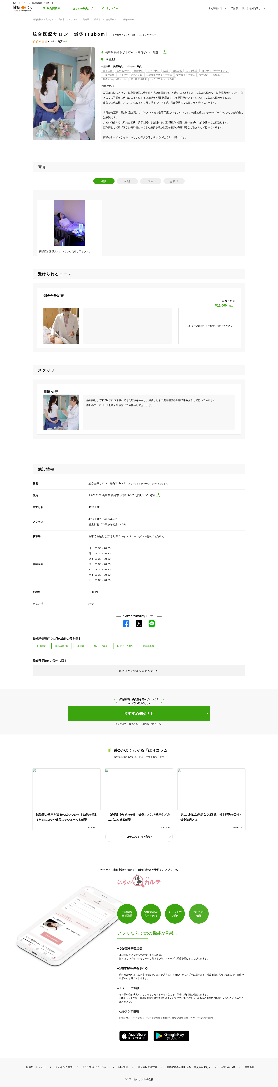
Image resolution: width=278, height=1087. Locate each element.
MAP (165, 54)
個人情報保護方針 (147, 1067)
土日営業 (41, 646)
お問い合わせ (227, 1067)
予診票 (234, 8)
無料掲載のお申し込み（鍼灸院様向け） (188, 1067)
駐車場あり (148, 646)
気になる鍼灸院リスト (253, 8)
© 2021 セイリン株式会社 (139, 1079)
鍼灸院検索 (53, 8)
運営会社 (249, 1067)
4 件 (65, 41)
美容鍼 (80, 646)
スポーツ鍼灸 (101, 646)
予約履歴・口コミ (217, 8)
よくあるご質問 (64, 1067)
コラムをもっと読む (139, 836)
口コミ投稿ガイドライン (95, 1067)
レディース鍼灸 (125, 646)
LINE (152, 623)
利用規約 (123, 1067)
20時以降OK (61, 646)
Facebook (126, 623)
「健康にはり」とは (35, 1067)
